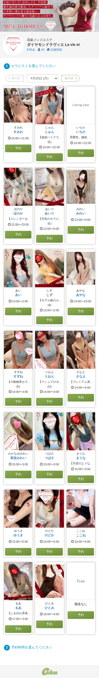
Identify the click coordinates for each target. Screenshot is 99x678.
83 (40, 49)
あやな (81, 295)
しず (49, 295)
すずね (18, 376)
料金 (31, 49)
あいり (49, 213)
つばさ (49, 458)
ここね (81, 535)
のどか (49, 535)
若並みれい (18, 458)
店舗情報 (54, 49)
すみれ (18, 132)
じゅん (49, 132)
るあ (18, 608)
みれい (81, 213)
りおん (49, 376)
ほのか (18, 213)
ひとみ (49, 608)
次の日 (70, 78)
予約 (18, 148)
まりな (81, 458)
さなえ (81, 376)
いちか (81, 132)
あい (18, 295)
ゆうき (18, 535)
